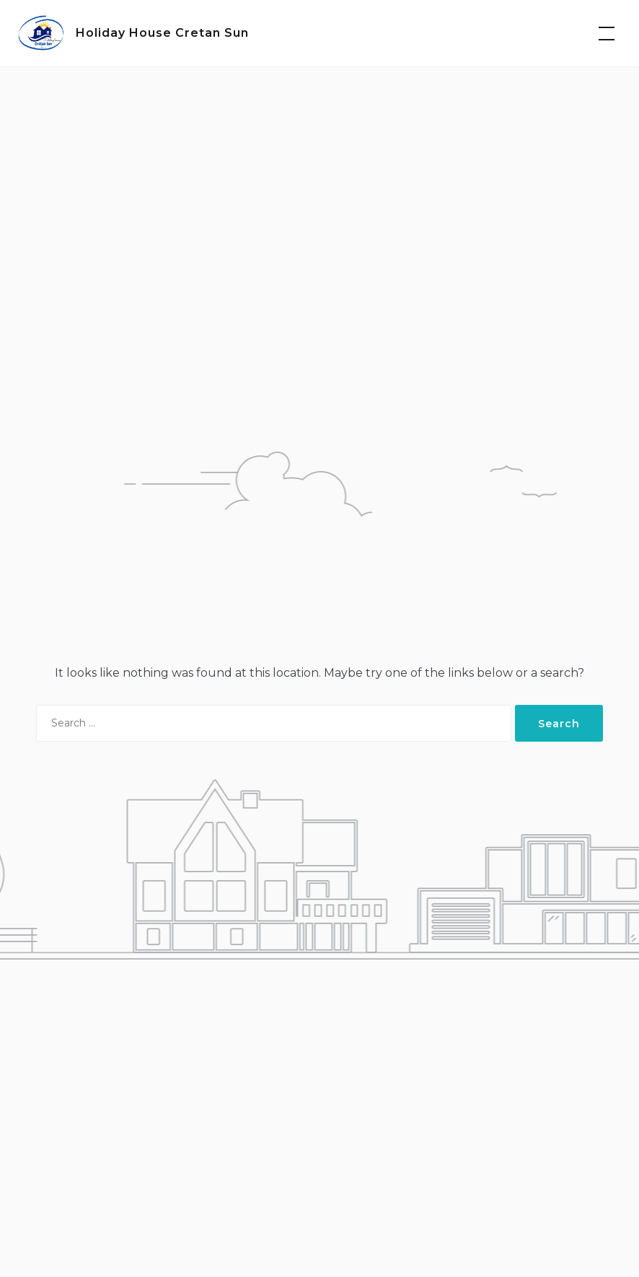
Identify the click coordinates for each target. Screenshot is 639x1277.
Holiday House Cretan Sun (162, 33)
